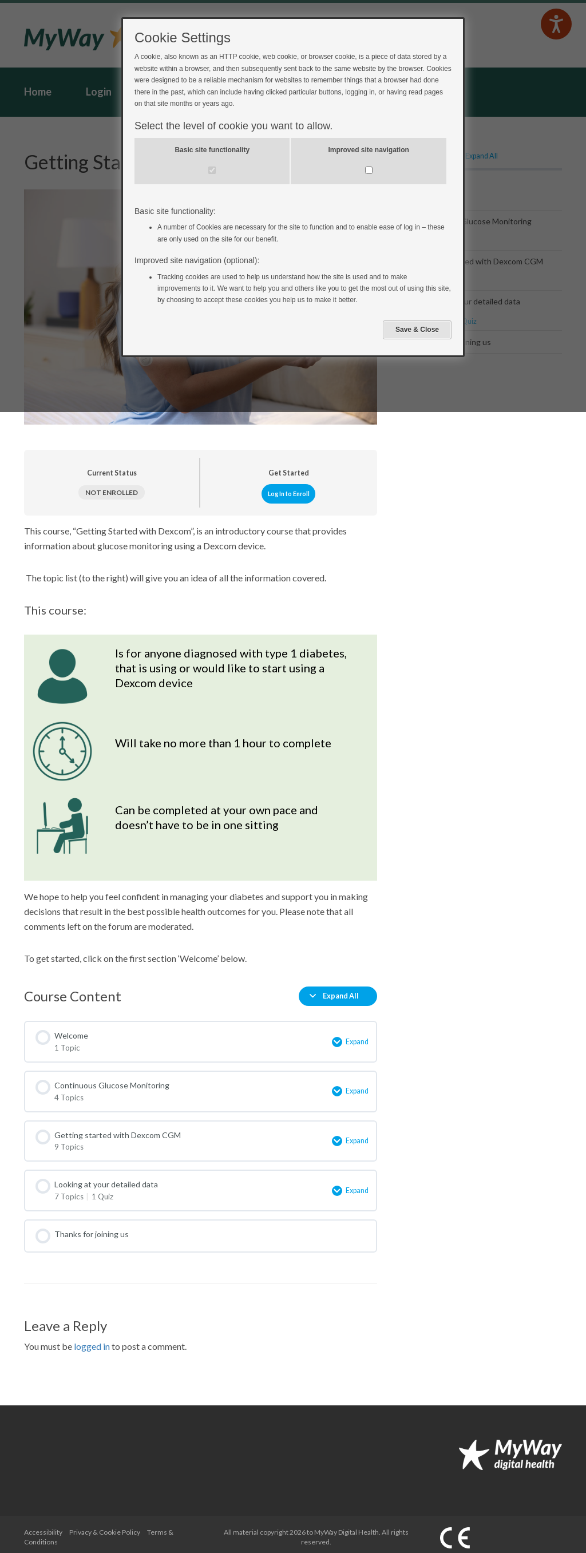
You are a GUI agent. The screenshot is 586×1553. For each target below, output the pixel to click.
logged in (92, 1339)
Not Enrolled (111, 492)
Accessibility (43, 1525)
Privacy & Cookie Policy (104, 1525)
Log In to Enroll (289, 493)
